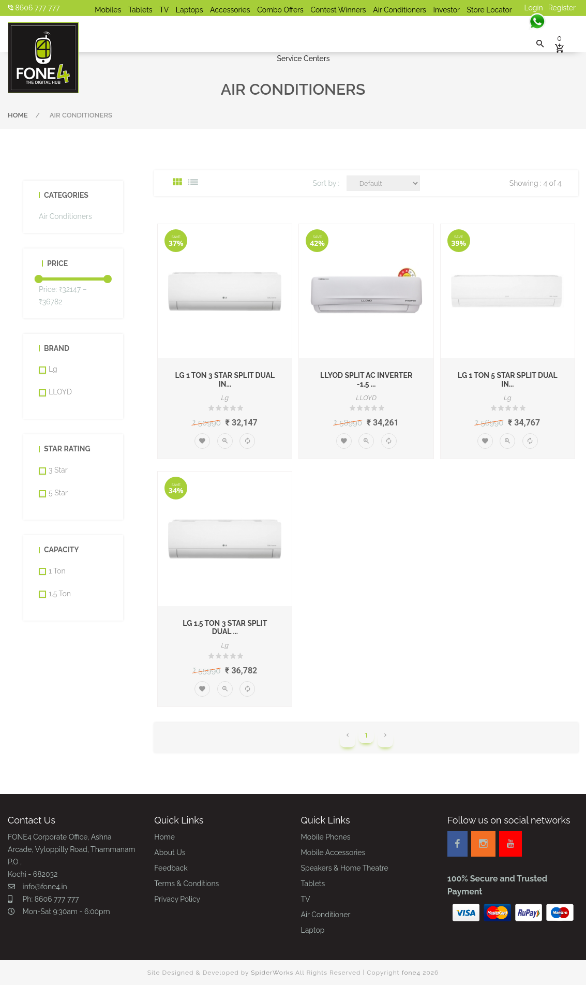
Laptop (313, 930)
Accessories (230, 10)
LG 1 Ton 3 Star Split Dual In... (225, 379)
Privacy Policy (177, 899)
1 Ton (57, 571)
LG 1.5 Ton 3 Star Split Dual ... (225, 627)
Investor (446, 10)
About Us (169, 852)
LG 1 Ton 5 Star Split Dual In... (508, 379)
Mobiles (108, 10)
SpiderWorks (272, 972)
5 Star (58, 493)
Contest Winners (338, 10)
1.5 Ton (60, 594)
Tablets (140, 10)
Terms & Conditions (186, 883)
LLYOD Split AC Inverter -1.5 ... (366, 379)
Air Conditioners (399, 10)
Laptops (189, 10)
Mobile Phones (326, 837)
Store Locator (489, 10)
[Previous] (347, 739)
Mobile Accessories (333, 852)
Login (533, 7)
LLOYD (60, 392)
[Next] (385, 739)
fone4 (411, 972)
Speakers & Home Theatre (344, 868)
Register (562, 7)
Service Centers (303, 58)
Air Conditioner (326, 914)
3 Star (58, 470)
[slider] (39, 279)
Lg (53, 369)
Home (18, 115)
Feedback (170, 868)
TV (164, 10)
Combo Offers (280, 10)
